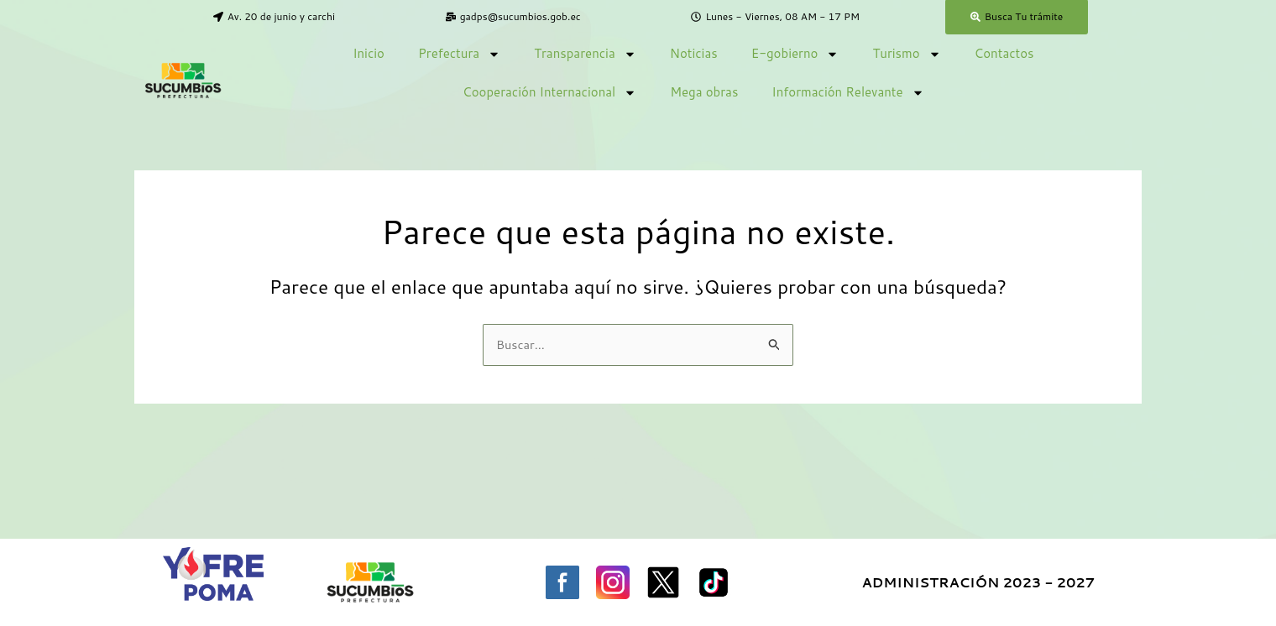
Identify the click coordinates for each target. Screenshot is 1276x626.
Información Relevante (847, 92)
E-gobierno (795, 54)
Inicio (368, 53)
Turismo (906, 54)
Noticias (694, 53)
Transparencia (585, 54)
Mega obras (704, 92)
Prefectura (459, 54)
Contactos (1004, 53)
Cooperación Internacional (549, 92)
